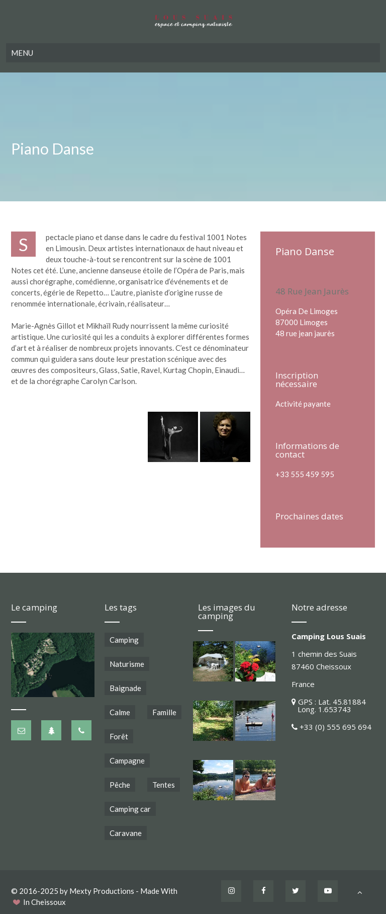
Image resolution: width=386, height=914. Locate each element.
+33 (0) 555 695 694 (335, 727)
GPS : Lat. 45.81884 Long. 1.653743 (329, 705)
